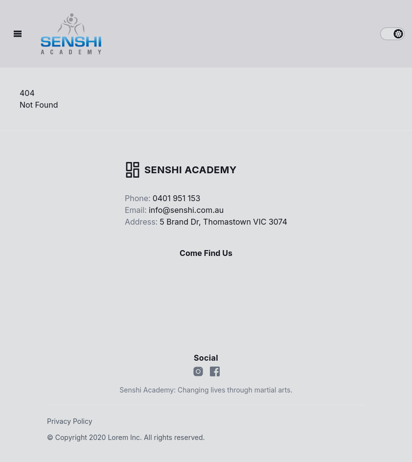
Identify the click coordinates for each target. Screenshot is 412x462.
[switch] (392, 34)
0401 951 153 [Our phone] (177, 198)
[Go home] (181, 170)
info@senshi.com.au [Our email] (186, 210)
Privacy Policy (69, 421)
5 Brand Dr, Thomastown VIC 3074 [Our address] (223, 222)
